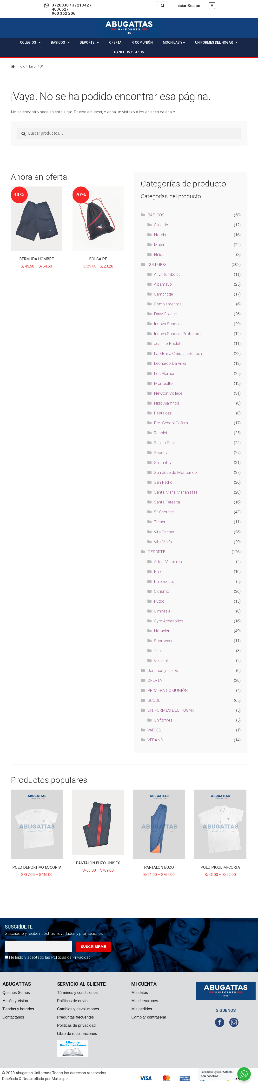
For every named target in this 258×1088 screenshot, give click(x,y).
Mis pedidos (141, 1009)
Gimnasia (162, 611)
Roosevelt (163, 452)
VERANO (155, 739)
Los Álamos (164, 373)
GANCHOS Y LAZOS (129, 52)
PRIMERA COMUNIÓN (167, 690)
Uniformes (163, 720)
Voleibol (161, 660)
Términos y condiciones (77, 993)
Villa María (163, 541)
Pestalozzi (163, 413)
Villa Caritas (164, 532)
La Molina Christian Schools (178, 353)
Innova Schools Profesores (178, 333)
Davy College (165, 313)
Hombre (161, 234)
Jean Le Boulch (167, 343)
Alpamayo (163, 284)
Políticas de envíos (73, 1001)
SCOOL (153, 700)
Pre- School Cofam (171, 422)
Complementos (168, 304)
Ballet (159, 571)
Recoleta (162, 432)
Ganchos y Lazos (162, 670)
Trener (159, 521)
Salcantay (163, 462)
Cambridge (163, 294)
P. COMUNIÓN (142, 42)
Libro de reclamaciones (77, 1034)
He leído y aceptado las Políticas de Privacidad (50, 957)
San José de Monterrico (175, 472)
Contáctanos (13, 1017)
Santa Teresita (167, 502)
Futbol (159, 601)
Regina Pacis (165, 442)
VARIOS (154, 730)
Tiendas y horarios (18, 1009)
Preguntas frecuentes (75, 1017)
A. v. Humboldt (167, 274)
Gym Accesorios (168, 621)
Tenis (159, 650)
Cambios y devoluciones (78, 1009)
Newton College (168, 393)
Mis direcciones (144, 1001)
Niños (159, 254)
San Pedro (163, 482)
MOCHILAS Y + (174, 42)
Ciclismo (161, 591)
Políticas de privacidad (76, 1025)
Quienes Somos (16, 993)
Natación (162, 630)
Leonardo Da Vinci (170, 363)
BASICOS (60, 42)
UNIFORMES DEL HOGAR (216, 42)
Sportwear (163, 640)
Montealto (163, 383)
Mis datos (139, 993)
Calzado (161, 224)
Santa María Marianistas (176, 492)
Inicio (21, 66)
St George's (164, 512)
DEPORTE (89, 42)
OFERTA (115, 42)
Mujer (159, 244)
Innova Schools (168, 323)
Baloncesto (164, 581)
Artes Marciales (168, 561)
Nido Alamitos (166, 403)
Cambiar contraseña (148, 1017)
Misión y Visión (15, 1001)
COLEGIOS (30, 42)
